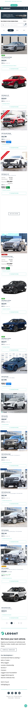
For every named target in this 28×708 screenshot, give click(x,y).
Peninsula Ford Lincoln (6, 386)
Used (24, 30)
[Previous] (7, 624)
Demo (17, 30)
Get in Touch (5, 683)
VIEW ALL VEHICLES (9, 650)
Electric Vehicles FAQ (8, 678)
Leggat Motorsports (7, 676)
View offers (14, 5)
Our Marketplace (7, 656)
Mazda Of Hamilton (6, 190)
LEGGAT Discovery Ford (7, 463)
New (10, 30)
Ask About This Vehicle (14, 69)
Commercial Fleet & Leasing (10, 658)
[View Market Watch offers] (14, 16)
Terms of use (17, 698)
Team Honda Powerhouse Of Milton (9, 66)
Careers (3, 671)
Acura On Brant (5, 425)
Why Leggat (5, 663)
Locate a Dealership (7, 666)
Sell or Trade (5, 661)
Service (4, 668)
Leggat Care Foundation (9, 673)
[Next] (21, 624)
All (3, 30)
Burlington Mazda (6, 104)
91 (18, 623)
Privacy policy (11, 698)
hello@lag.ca (5, 685)
